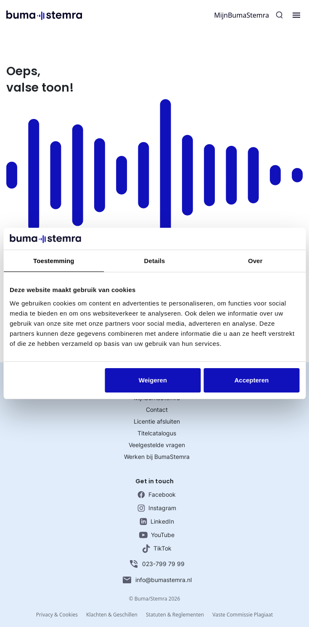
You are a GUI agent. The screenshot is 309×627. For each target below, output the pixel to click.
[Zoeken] (279, 15)
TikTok (157, 548)
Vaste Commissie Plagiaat (242, 614)
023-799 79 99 (157, 564)
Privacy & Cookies (57, 614)
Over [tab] (255, 260)
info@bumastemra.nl (157, 580)
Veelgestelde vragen (157, 444)
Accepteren (251, 380)
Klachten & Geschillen (111, 614)
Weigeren (153, 380)
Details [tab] (154, 260)
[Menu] (296, 15)
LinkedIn (157, 521)
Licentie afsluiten (157, 421)
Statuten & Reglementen (175, 614)
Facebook (156, 494)
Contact (157, 409)
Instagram (156, 508)
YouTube (156, 534)
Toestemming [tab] (53, 260)
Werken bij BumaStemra (157, 456)
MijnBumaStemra (241, 15)
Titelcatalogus (156, 433)
